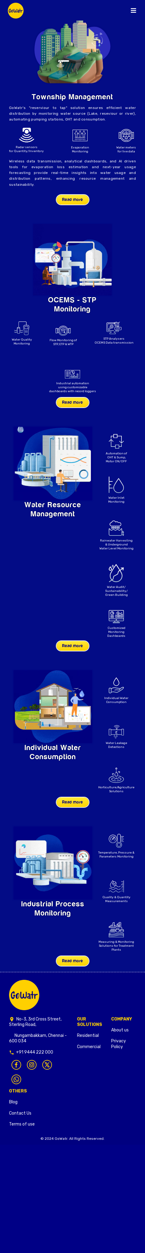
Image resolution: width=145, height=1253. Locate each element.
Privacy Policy (118, 1043)
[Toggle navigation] (133, 10)
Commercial (89, 1046)
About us (120, 1030)
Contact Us (20, 1113)
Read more (72, 199)
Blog (13, 1102)
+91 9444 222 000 (34, 1052)
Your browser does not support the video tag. (72, 259)
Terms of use (22, 1124)
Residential (88, 1035)
